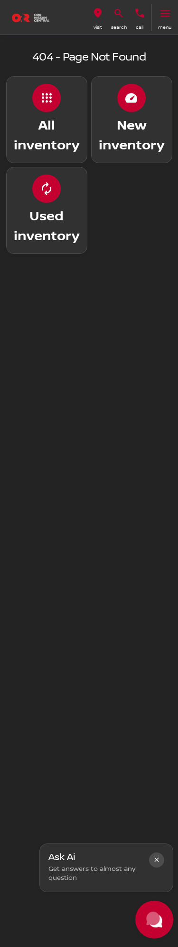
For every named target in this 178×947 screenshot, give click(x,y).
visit (98, 27)
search (119, 27)
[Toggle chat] (154, 919)
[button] (97, 17)
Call (139, 27)
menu (164, 27)
